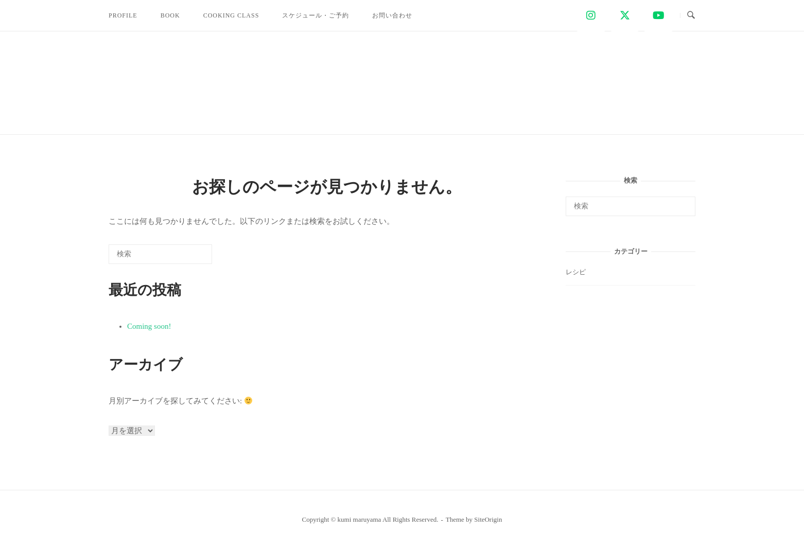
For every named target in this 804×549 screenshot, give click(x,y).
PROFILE (123, 15)
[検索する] (160, 254)
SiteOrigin (488, 519)
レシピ (576, 272)
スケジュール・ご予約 (315, 15)
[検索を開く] (691, 15)
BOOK (170, 15)
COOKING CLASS (231, 15)
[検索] (189, 257)
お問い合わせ (392, 15)
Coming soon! (149, 326)
